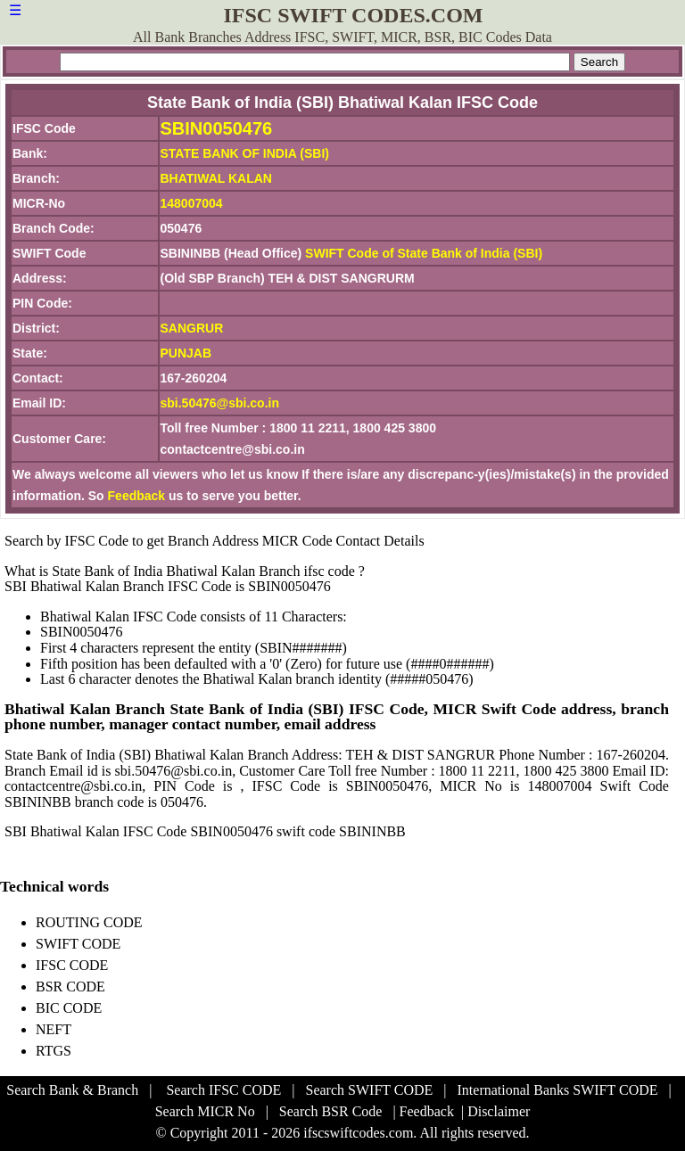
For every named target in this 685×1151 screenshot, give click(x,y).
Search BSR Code (331, 1111)
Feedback (137, 496)
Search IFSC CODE (223, 1090)
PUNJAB (186, 353)
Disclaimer (498, 1111)
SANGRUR (192, 328)
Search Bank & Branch (72, 1090)
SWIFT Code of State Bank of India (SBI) (423, 253)
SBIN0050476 (217, 128)
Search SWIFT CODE (369, 1090)
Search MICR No (205, 1111)
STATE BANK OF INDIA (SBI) (245, 153)
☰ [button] (15, 10)
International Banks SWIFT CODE (558, 1090)
